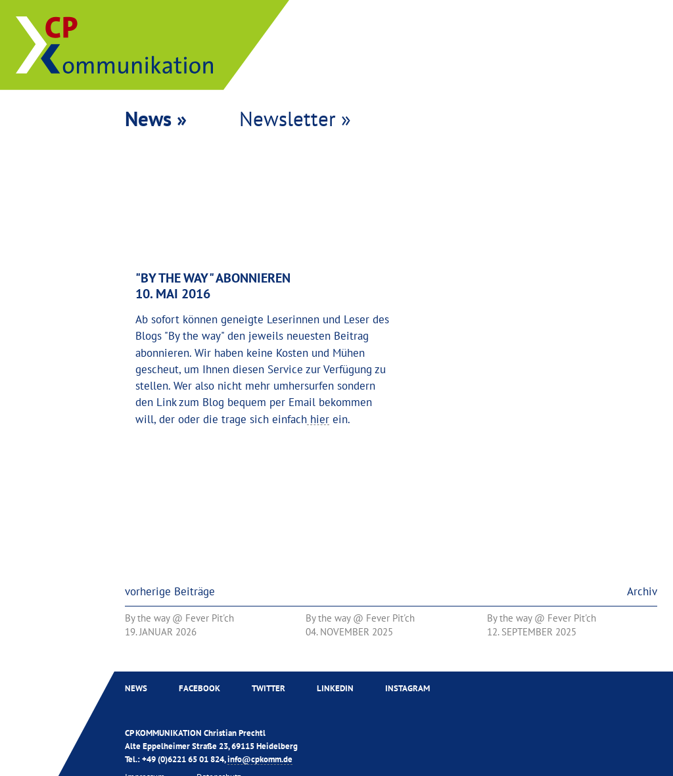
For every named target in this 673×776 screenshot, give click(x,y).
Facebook (199, 688)
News (136, 688)
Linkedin (335, 688)
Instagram (407, 688)
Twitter (268, 688)
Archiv (642, 591)
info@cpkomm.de (259, 759)
